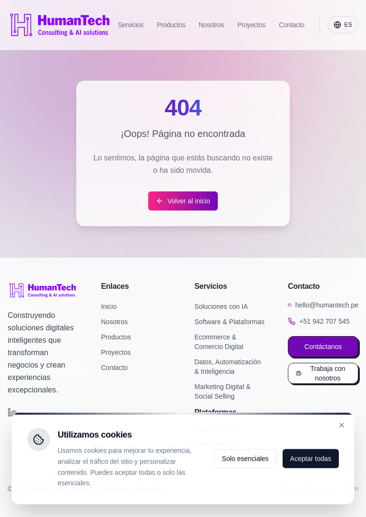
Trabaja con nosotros (320, 373)
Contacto (114, 367)
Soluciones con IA (221, 306)
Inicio (109, 306)
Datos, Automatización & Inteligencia (227, 366)
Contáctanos (323, 346)
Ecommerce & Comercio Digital (219, 341)
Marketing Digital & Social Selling (222, 391)
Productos (116, 337)
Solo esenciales (245, 460)
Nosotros (114, 322)
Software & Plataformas (229, 322)
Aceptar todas (310, 460)
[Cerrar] (341, 426)
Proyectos (116, 352)
